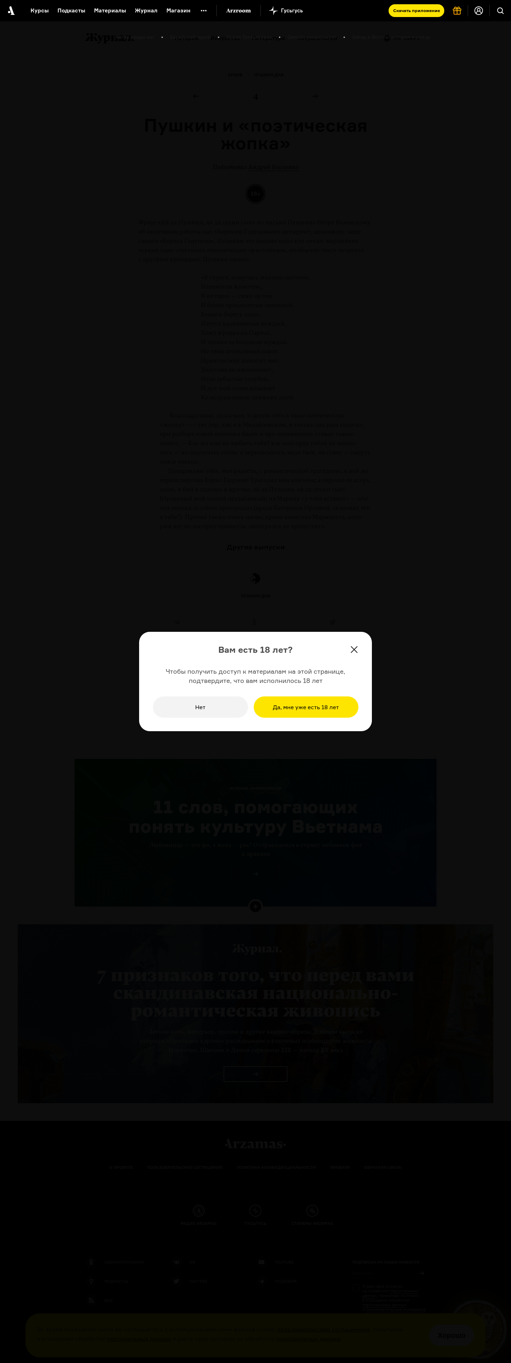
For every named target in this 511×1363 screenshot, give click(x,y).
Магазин (178, 10)
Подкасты (71, 10)
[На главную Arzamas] (10, 10)
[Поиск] (500, 11)
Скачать (416, 10)
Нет (200, 707)
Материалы (110, 10)
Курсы (40, 10)
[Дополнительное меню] (204, 11)
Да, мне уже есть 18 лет (306, 707)
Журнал (146, 10)
